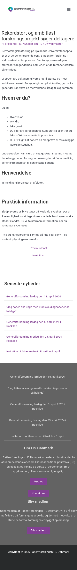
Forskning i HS (12, 43)
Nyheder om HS (32, 43)
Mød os (38, 481)
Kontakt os (38, 493)
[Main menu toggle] (69, 9)
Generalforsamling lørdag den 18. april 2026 (33, 296)
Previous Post (38, 248)
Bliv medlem (38, 530)
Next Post (38, 255)
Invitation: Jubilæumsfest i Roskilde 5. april (33, 351)
